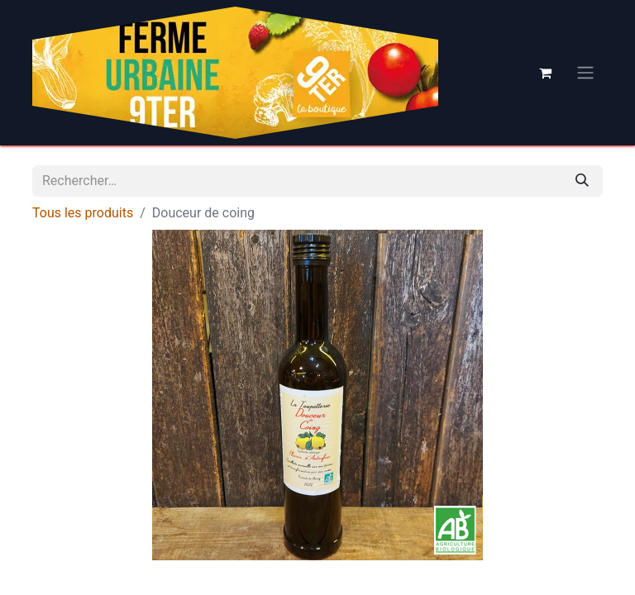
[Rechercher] (582, 181)
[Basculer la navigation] (585, 73)
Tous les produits (82, 213)
